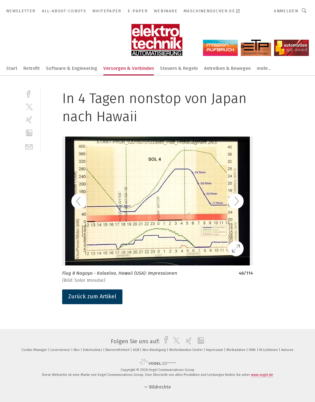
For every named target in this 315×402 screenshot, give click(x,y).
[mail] (29, 146)
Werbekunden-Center (186, 350)
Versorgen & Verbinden (128, 68)
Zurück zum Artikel (92, 296)
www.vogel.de (262, 375)
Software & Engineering (71, 68)
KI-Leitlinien (269, 350)
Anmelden (286, 11)
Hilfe (253, 350)
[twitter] (29, 106)
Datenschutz (93, 350)
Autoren (287, 350)
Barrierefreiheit (118, 350)
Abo (77, 350)
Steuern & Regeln (179, 68)
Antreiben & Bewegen (227, 68)
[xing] (29, 120)
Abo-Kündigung (154, 350)
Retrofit (31, 68)
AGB (136, 350)
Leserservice (60, 350)
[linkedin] (29, 133)
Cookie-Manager (35, 350)
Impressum (215, 350)
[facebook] (29, 93)
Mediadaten (236, 350)
